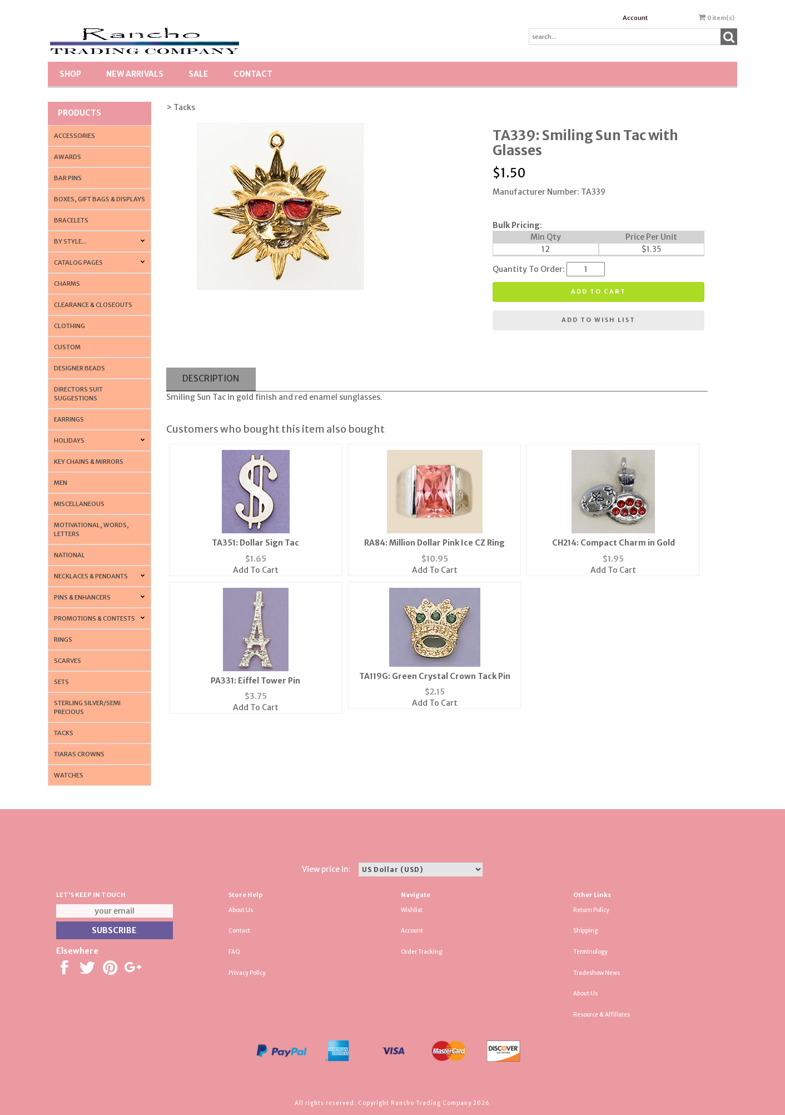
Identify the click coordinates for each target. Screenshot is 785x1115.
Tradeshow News (596, 973)
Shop (70, 74)
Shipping (585, 930)
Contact (252, 74)
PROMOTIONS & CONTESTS (94, 618)
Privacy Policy (247, 973)
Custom (67, 347)
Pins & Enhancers (82, 597)
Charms (67, 284)
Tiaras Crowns (79, 754)
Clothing (69, 326)
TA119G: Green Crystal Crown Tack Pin (434, 676)
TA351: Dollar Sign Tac (255, 543)
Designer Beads (79, 368)
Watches (68, 775)
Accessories (74, 136)
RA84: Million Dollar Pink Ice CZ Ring (434, 543)
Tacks (63, 733)
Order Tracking (421, 951)
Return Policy (591, 910)
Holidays (69, 440)
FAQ (234, 951)
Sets (61, 682)
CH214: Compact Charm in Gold (613, 543)
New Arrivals (134, 74)
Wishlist (412, 910)
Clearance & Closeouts (93, 305)
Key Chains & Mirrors (88, 461)
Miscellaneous (79, 504)
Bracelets (71, 220)
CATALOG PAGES (78, 262)
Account (635, 18)
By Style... (70, 241)
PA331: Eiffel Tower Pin (255, 681)
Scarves (67, 661)
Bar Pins (68, 178)
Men (60, 483)
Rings (63, 639)
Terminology (590, 951)
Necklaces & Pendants (91, 576)
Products (79, 113)
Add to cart (598, 291)
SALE (198, 74)
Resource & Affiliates (601, 1014)
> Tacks (180, 107)
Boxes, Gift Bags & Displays (99, 199)
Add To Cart (256, 570)
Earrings (69, 419)
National (69, 555)
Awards (67, 157)
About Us (240, 910)
